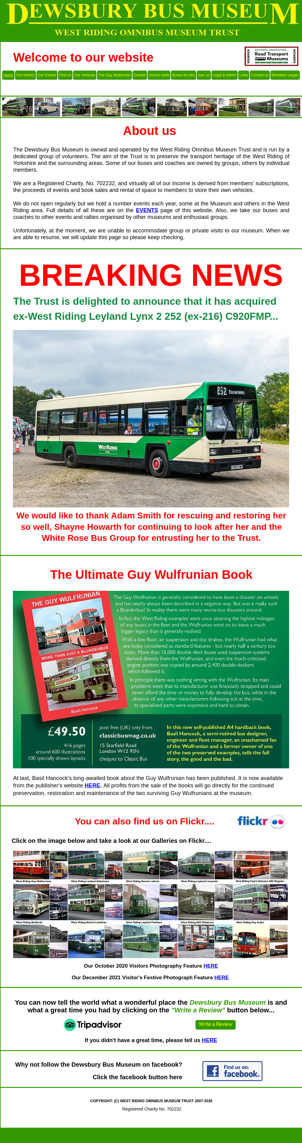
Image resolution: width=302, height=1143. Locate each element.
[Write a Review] (216, 1025)
